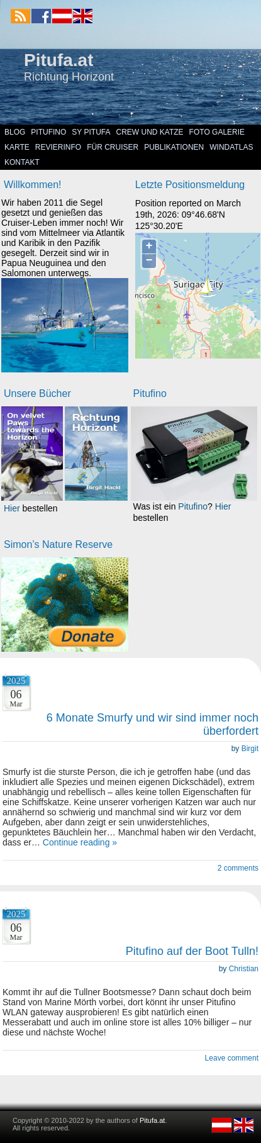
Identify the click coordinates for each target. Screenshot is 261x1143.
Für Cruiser (112, 147)
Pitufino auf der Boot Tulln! (192, 951)
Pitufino (48, 132)
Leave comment (231, 1058)
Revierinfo (58, 147)
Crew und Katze (150, 132)
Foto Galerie (217, 132)
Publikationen (174, 147)
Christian (243, 968)
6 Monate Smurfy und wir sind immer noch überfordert (152, 724)
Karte (17, 147)
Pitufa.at (58, 60)
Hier (12, 508)
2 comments (238, 868)
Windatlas (231, 147)
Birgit (250, 748)
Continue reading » (80, 842)
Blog (14, 132)
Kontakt (22, 162)
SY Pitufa (91, 132)
